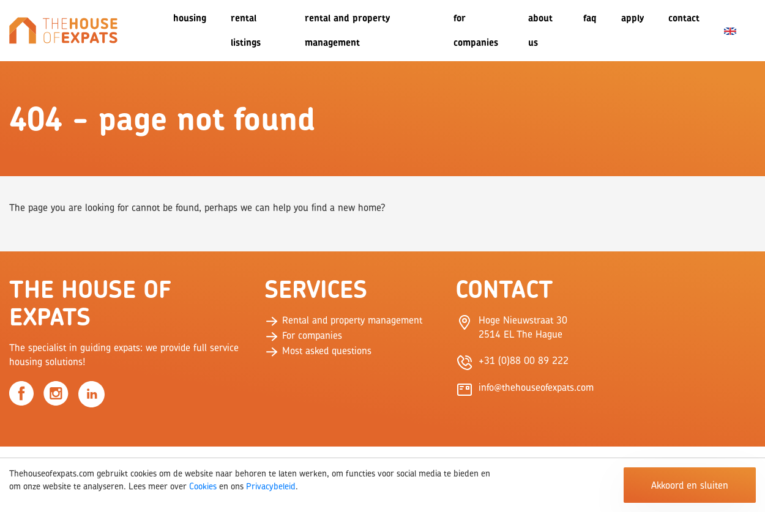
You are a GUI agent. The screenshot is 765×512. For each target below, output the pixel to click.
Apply (632, 18)
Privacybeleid (271, 486)
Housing (189, 18)
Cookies (203, 486)
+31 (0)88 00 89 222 (524, 360)
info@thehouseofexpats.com (536, 387)
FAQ (590, 18)
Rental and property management (343, 320)
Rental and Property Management (347, 30)
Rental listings (246, 30)
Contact (684, 18)
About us (540, 30)
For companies (475, 30)
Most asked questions (317, 350)
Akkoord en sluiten (689, 485)
